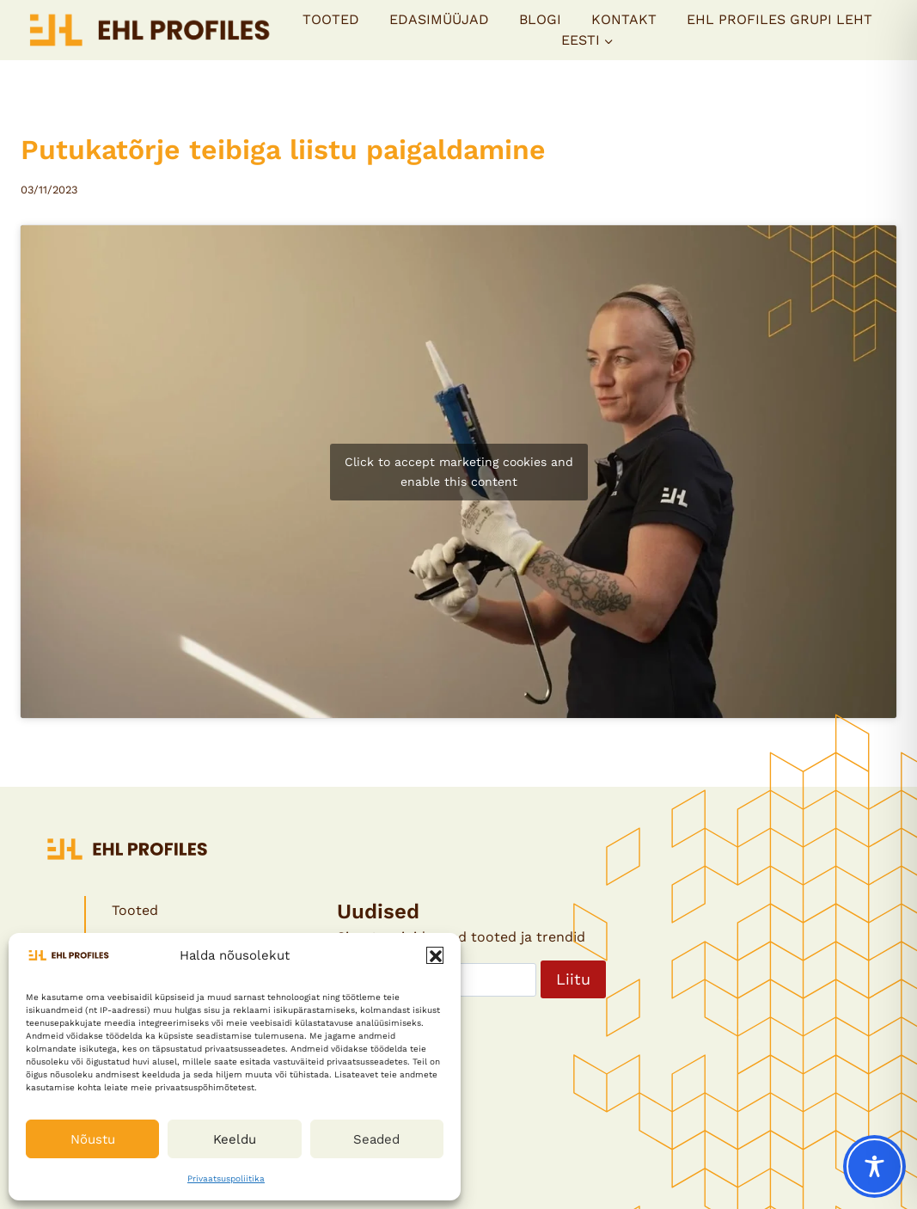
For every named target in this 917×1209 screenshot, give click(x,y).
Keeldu (234, 1139)
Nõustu (92, 1139)
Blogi (540, 19)
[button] (434, 955)
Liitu (573, 979)
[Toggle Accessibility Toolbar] (874, 1166)
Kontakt (624, 19)
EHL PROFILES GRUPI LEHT (779, 19)
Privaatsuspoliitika (226, 1178)
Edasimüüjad (439, 19)
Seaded (376, 1139)
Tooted (331, 19)
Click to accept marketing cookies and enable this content (459, 471)
